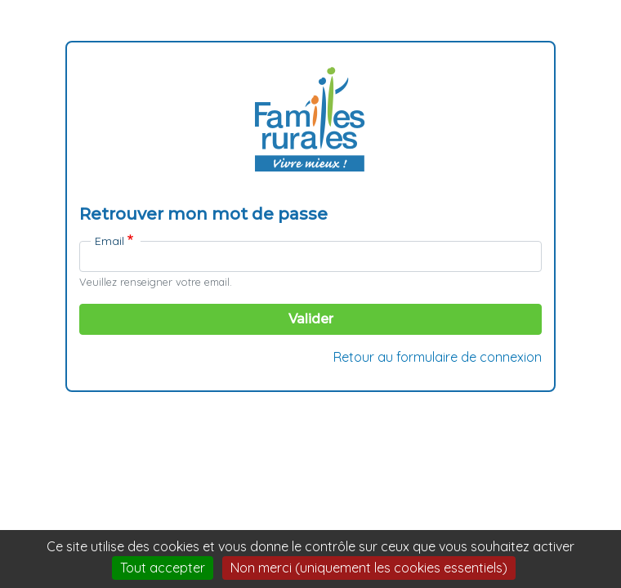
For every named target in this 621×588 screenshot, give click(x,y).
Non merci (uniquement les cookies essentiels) (368, 567)
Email (109, 240)
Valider (310, 319)
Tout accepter (162, 567)
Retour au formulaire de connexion (437, 357)
